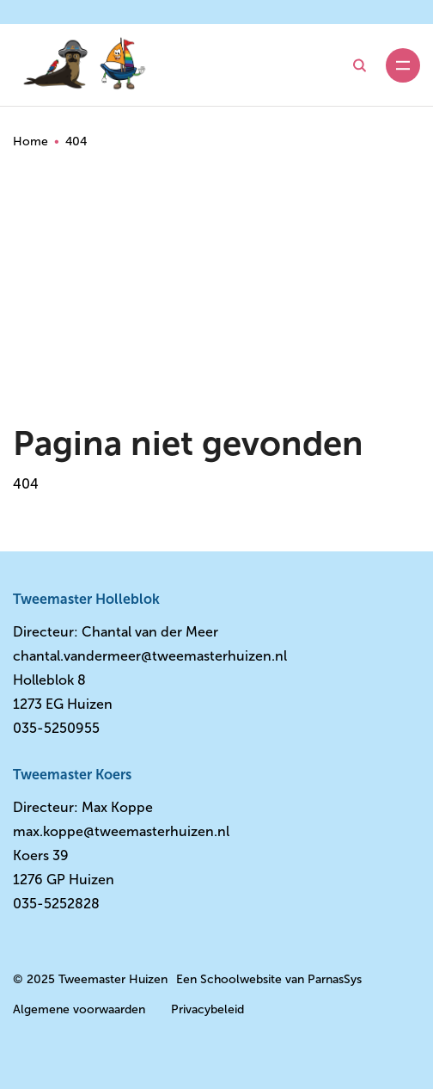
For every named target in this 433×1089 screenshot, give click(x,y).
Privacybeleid (207, 1009)
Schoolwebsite (241, 979)
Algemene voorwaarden (79, 1009)
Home (30, 141)
